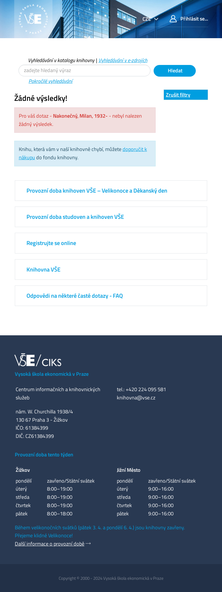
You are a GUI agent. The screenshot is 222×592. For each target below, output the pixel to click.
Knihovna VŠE (43, 269)
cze (147, 19)
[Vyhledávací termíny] (84, 70)
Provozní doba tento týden (44, 454)
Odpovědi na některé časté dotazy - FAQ (75, 295)
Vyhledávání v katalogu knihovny (61, 60)
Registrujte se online (51, 242)
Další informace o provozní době (49, 544)
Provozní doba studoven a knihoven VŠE (75, 216)
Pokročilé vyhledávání (50, 81)
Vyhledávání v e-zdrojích (122, 60)
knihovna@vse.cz (136, 397)
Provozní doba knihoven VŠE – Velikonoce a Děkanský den (97, 190)
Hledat (174, 70)
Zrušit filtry (178, 95)
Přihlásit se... (189, 19)
